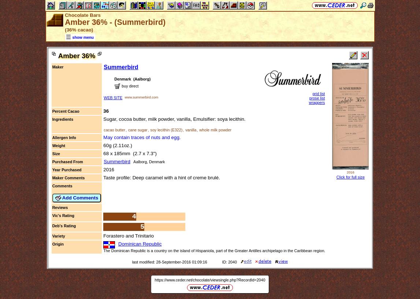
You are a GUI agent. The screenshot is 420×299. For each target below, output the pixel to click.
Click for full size (351, 177)
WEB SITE (113, 98)
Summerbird (121, 67)
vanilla (190, 130)
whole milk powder (215, 130)
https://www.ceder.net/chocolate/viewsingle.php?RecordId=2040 (210, 280)
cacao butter (114, 130)
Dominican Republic (140, 244)
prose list (317, 98)
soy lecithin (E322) (166, 130)
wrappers (317, 102)
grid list (319, 93)
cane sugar (138, 130)
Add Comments (77, 198)
